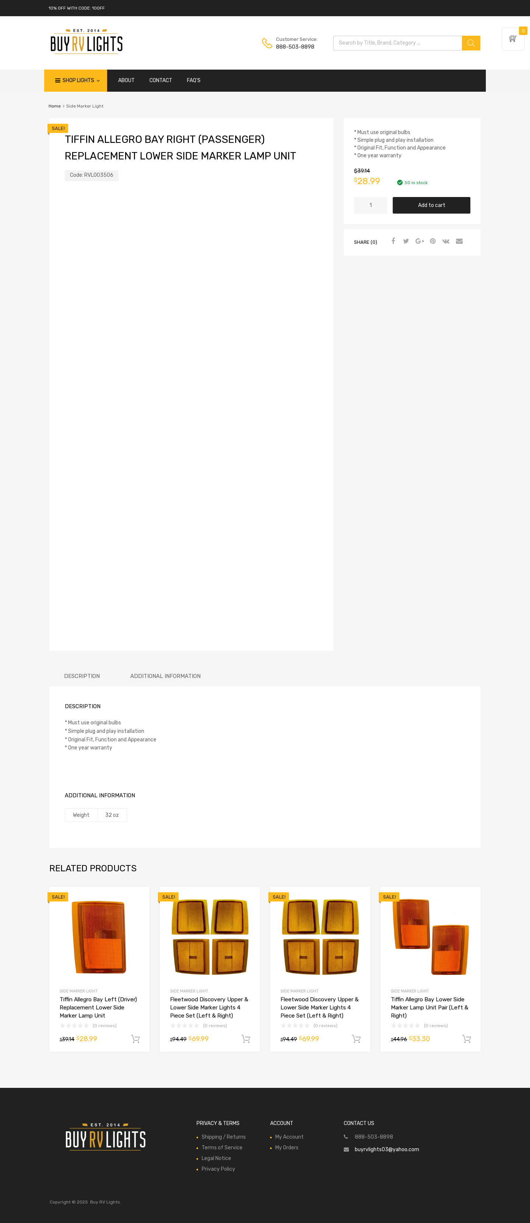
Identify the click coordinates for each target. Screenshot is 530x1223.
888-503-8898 (294, 46)
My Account (289, 1137)
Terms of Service (222, 1148)
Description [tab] (82, 676)
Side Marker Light (79, 991)
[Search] (471, 43)
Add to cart (431, 205)
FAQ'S (194, 80)
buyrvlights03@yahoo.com (387, 1149)
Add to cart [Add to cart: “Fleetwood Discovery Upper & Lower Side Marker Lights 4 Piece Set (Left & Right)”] (245, 1039)
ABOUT (126, 80)
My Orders (286, 1148)
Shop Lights (81, 81)
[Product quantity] (370, 205)
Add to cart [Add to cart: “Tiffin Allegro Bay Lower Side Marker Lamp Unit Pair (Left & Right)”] (466, 1039)
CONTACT (160, 80)
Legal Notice (216, 1158)
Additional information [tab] (165, 676)
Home (55, 106)
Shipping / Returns (224, 1137)
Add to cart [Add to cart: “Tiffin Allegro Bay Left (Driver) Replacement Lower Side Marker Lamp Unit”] (135, 1039)
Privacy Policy (218, 1169)
